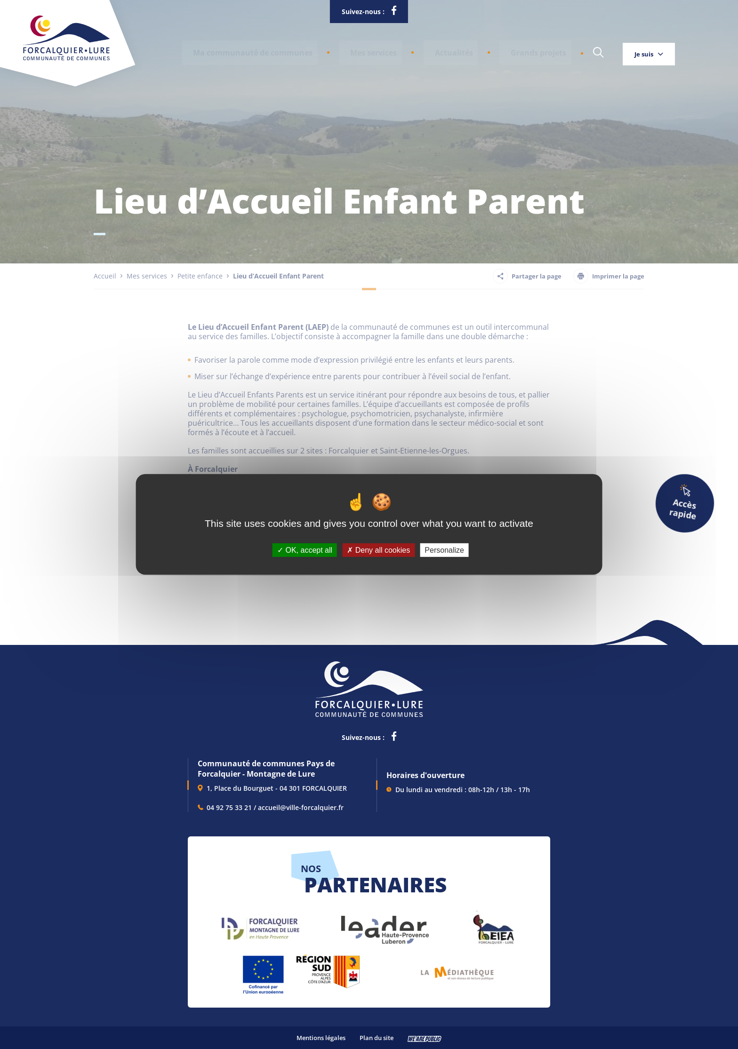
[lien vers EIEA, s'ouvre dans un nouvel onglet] (493, 925)
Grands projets (510, 50)
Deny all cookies (378, 550)
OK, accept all (304, 550)
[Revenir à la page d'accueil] (66, 58)
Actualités (435, 50)
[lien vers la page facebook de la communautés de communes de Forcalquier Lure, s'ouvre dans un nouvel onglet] (394, 12)
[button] (249, 50)
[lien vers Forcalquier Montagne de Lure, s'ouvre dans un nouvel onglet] (260, 925)
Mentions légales (321, 1037)
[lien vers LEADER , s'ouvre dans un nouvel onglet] (384, 925)
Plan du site (376, 1037)
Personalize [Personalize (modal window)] (444, 550)
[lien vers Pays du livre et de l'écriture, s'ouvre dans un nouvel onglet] (457, 969)
